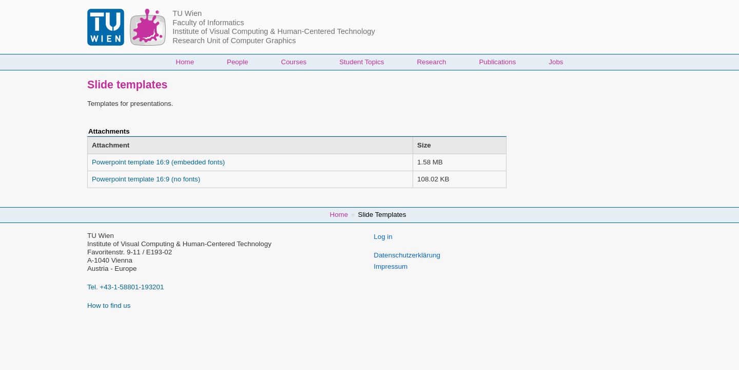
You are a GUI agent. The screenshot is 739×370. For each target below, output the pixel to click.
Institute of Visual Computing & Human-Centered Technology (273, 31)
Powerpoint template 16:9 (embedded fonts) (158, 162)
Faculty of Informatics (208, 22)
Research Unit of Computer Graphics (234, 40)
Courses (294, 62)
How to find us (108, 305)
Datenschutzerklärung (407, 255)
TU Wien (187, 13)
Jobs (556, 62)
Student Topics (361, 62)
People (237, 62)
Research (431, 62)
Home (185, 62)
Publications (497, 62)
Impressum (390, 266)
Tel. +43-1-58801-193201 (125, 287)
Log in (383, 236)
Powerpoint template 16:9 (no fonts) (146, 179)
